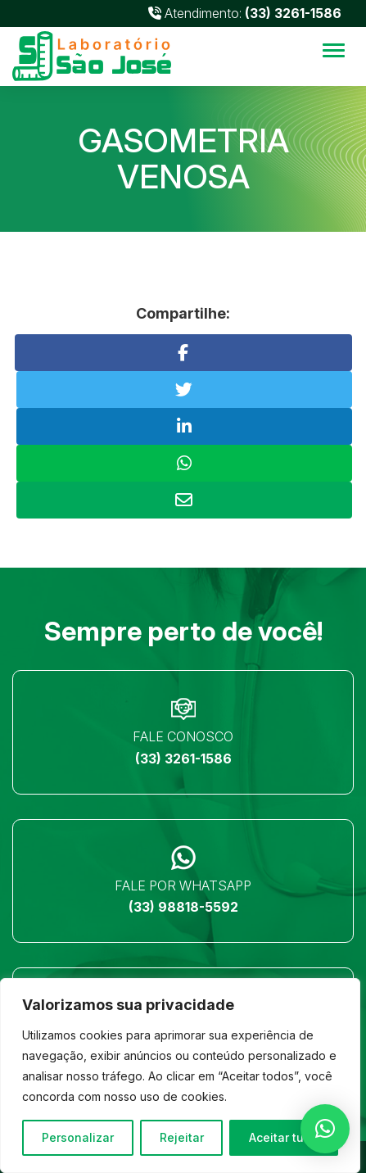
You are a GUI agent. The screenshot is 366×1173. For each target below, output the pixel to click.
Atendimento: (244, 13)
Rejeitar (182, 1137)
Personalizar (78, 1137)
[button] (325, 1128)
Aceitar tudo (284, 1137)
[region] (180, 1075)
